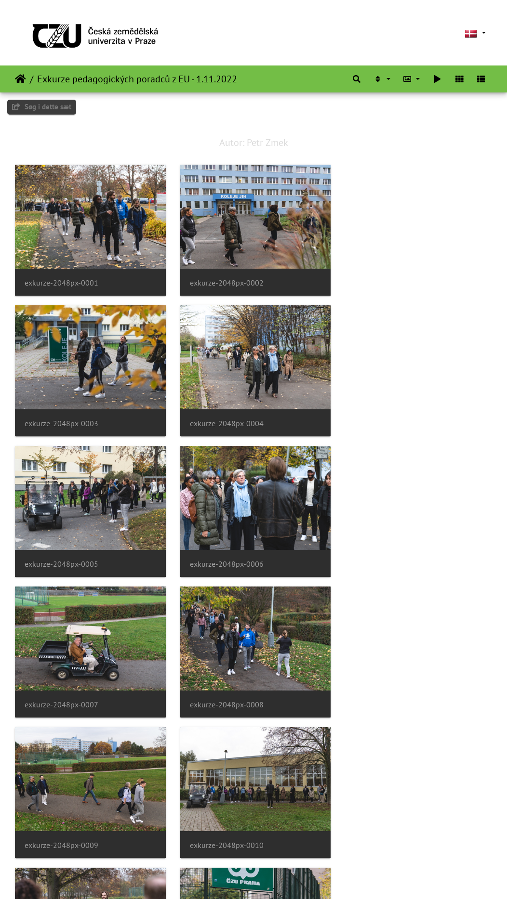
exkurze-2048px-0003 (389, 282)
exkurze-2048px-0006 (389, 422)
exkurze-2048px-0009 (389, 561)
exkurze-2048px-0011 (225, 701)
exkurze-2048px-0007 (61, 561)
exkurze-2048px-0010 (61, 701)
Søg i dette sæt (41, 106)
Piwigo (268, 879)
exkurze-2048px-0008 (225, 561)
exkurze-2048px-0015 (389, 841)
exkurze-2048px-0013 (61, 841)
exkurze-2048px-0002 (225, 282)
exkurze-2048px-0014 (225, 841)
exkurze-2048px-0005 (225, 422)
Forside (20, 79)
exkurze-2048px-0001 (61, 282)
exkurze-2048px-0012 (389, 700)
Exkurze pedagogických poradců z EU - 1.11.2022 (137, 79)
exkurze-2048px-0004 (61, 422)
